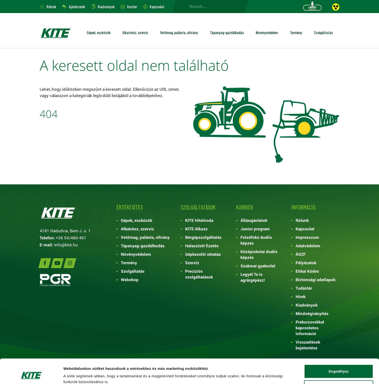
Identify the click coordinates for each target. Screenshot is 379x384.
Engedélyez (339, 348)
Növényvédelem (267, 32)
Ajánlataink (77, 6)
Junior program (255, 229)
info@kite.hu (66, 245)
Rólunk (51, 6)
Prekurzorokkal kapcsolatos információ (310, 327)
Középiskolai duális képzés (259, 254)
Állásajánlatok (254, 220)
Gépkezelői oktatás (203, 254)
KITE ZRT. (55, 33)
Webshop (129, 279)
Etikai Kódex (307, 271)
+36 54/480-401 (71, 238)
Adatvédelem (308, 245)
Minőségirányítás (312, 313)
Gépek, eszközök (98, 32)
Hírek (301, 296)
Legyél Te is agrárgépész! (253, 277)
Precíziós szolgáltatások (199, 274)
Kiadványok (106, 6)
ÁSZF (301, 254)
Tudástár (304, 288)
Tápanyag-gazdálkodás (227, 32)
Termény (296, 32)
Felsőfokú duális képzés (256, 240)
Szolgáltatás (323, 32)
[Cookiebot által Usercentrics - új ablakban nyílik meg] (31, 374)
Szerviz (192, 262)
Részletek (262, 374)
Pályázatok (306, 262)
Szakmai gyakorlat (258, 266)
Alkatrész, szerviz (135, 32)
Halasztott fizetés (202, 245)
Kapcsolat (157, 6)
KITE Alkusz (196, 229)
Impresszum (307, 237)
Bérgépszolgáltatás (203, 237)
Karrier (132, 6)
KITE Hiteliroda (199, 220)
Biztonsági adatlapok (315, 279)
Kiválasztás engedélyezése (338, 364)
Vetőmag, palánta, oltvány (179, 32)
